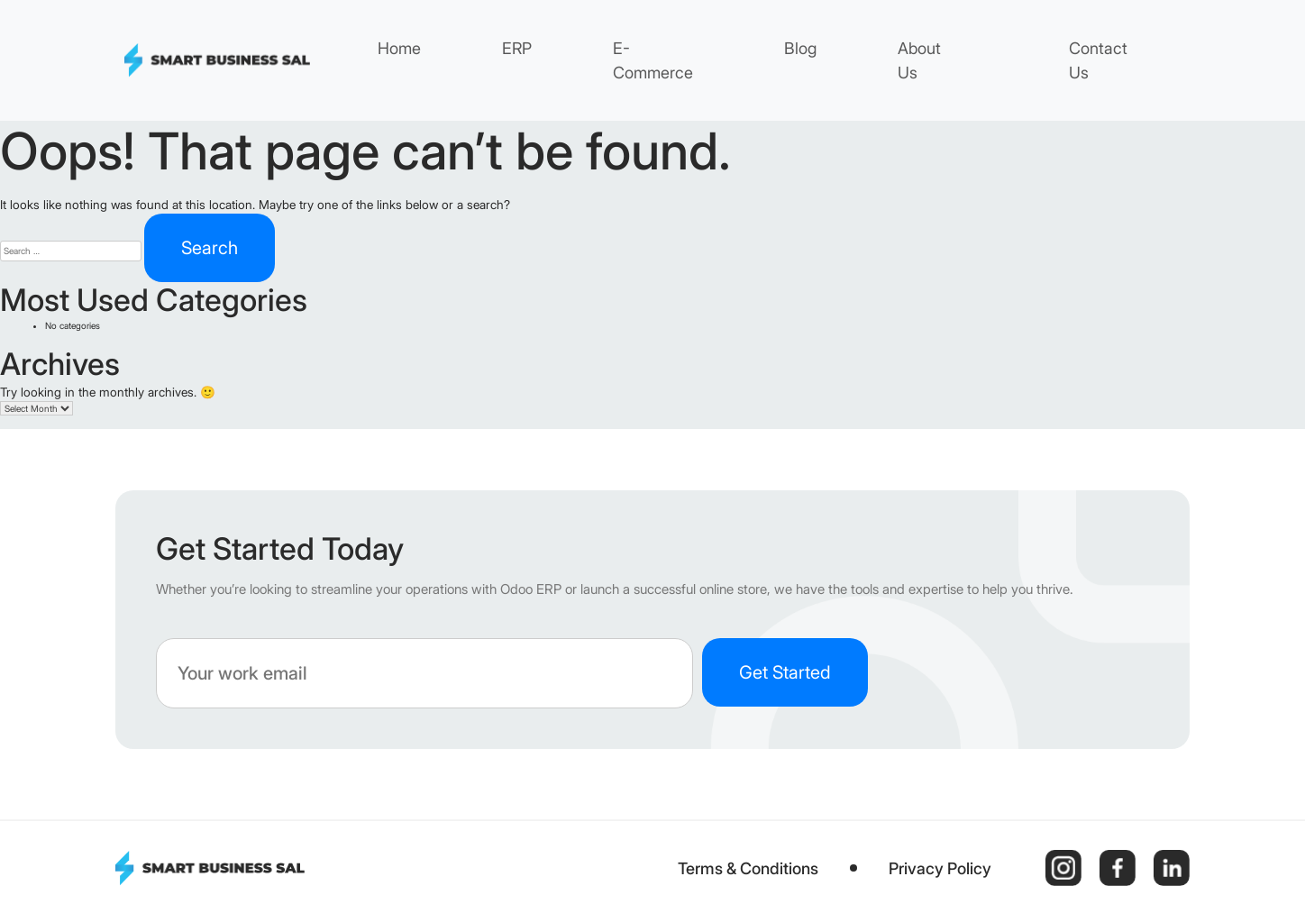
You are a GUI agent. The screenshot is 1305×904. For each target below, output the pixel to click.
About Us (919, 60)
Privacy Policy (940, 868)
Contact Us (1098, 60)
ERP (517, 48)
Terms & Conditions (748, 868)
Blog (800, 48)
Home (399, 48)
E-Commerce (653, 60)
